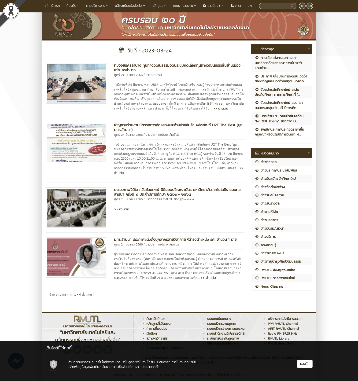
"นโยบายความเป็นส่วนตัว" (116, 366)
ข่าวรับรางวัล (267, 203)
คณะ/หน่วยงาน (185, 5)
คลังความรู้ (265, 245)
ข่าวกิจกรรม (154, 75)
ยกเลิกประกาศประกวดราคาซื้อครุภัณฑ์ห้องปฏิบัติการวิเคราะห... (279, 132)
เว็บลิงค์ (151, 333)
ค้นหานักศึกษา (155, 318)
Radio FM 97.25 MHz (282, 333)
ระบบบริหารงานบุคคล (221, 323)
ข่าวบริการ (265, 236)
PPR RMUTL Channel (283, 323)
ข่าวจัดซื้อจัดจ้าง (270, 187)
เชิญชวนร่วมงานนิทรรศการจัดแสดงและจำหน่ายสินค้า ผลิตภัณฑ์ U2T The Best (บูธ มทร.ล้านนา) (178, 127)
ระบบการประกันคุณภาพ (223, 338)
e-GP (236, 5)
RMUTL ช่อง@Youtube (178, 199)
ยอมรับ (305, 363)
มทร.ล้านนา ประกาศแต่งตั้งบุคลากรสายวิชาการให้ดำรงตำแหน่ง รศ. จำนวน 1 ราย (175, 239)
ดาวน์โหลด (214, 5)
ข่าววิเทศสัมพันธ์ (269, 253)
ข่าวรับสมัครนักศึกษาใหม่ (275, 178)
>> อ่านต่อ (220, 108)
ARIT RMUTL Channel (283, 328)
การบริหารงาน (97, 5)
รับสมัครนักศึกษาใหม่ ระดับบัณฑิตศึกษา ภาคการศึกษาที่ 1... (277, 92)
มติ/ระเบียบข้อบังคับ (130, 5)
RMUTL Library (278, 338)
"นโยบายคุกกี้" (149, 366)
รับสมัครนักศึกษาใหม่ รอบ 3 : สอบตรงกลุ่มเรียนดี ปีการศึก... (279, 105)
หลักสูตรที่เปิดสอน (158, 323)
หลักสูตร (159, 5)
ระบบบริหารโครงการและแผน (225, 328)
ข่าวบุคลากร (266, 220)
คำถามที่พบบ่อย (156, 328)
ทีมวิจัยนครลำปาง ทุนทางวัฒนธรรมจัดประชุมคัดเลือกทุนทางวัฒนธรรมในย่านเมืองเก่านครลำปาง (177, 67)
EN (250, 5)
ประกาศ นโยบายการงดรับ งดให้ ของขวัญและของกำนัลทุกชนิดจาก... (281, 78)
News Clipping (269, 286)
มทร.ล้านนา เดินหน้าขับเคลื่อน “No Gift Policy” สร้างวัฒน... (279, 118)
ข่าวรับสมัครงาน (269, 195)
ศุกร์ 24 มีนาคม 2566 (128, 75)
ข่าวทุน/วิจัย (266, 211)
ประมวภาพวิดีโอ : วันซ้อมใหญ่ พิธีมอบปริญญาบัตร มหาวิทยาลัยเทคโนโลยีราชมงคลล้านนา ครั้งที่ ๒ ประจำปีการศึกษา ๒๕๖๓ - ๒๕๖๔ (177, 192)
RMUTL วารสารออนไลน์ (275, 278)
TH (302, 6)
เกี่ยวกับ (73, 5)
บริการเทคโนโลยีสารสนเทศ (285, 318)
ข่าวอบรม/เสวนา (269, 228)
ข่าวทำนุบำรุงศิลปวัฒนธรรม (278, 261)
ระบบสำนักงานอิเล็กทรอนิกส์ (225, 333)
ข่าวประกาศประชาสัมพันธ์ (162, 134)
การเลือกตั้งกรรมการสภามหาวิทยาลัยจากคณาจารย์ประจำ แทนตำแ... (278, 62)
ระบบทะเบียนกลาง (219, 318)
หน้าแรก (52, 5)
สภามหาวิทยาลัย (156, 338)
